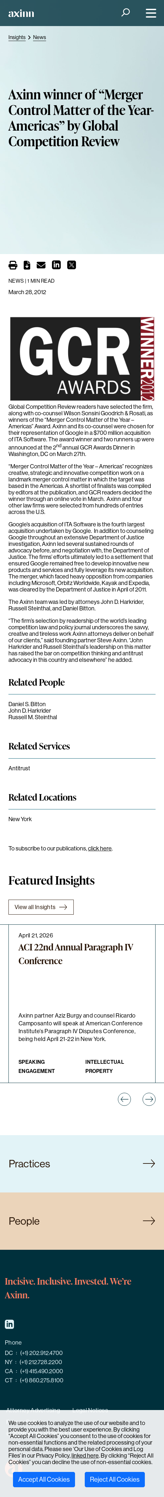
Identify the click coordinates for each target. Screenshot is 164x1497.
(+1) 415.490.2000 (41, 1371)
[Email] (41, 266)
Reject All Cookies (115, 1479)
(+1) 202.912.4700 (41, 1353)
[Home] (21, 13)
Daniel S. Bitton (27, 704)
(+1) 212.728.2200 (40, 1362)
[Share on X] (71, 267)
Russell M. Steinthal (32, 717)
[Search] (125, 13)
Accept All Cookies (44, 1479)
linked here (85, 1455)
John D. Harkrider (29, 710)
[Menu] (150, 13)
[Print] (12, 265)
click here (100, 848)
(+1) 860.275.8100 (41, 1380)
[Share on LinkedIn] (56, 267)
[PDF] (27, 266)
